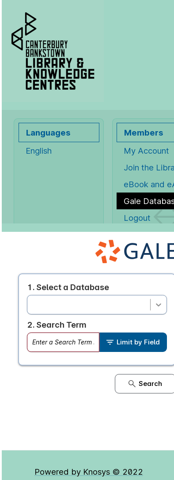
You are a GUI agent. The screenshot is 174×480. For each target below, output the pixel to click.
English (39, 150)
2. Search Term (57, 324)
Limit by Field (133, 342)
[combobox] (33, 305)
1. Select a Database (68, 287)
